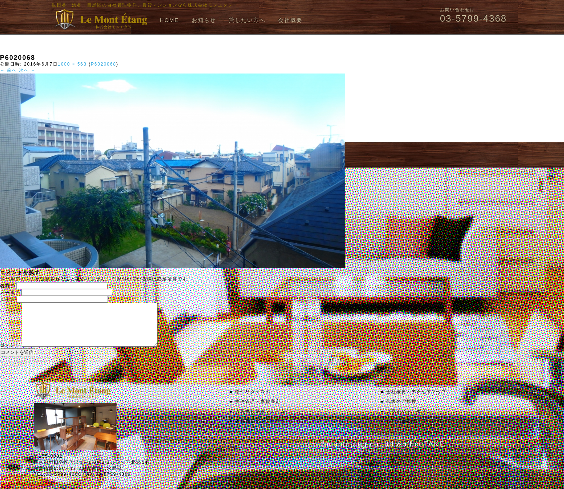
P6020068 (103, 64)
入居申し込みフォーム (260, 419)
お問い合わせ (401, 429)
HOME (169, 20)
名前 (7, 285)
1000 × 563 (72, 64)
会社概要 (290, 20)
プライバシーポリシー (411, 419)
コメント (10, 353)
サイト (7, 299)
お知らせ (204, 20)
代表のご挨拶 (401, 410)
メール (9, 292)
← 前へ (8, 70)
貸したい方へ (247, 20)
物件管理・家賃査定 (258, 410)
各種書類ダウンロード (260, 429)
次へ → (27, 70)
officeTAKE (423, 453)
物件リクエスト (252, 400)
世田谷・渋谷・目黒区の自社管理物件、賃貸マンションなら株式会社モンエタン (142, 5)
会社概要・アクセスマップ (416, 400)
